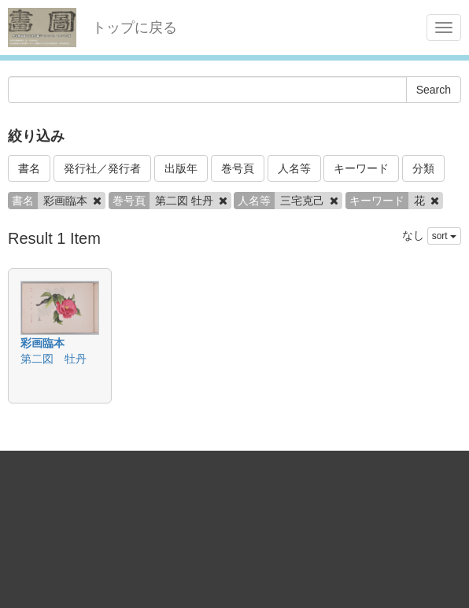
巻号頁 (237, 168)
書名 (29, 168)
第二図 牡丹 (53, 358)
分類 (423, 168)
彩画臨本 (42, 343)
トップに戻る (134, 27)
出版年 (181, 168)
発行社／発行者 (102, 168)
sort (444, 235)
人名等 (294, 168)
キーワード (361, 168)
